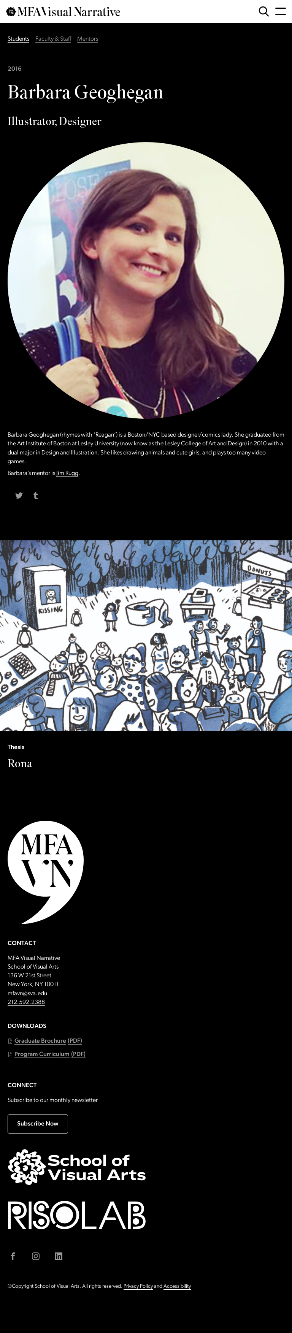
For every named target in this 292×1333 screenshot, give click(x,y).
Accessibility (177, 1286)
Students (18, 39)
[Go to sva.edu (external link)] (77, 1167)
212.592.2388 (26, 1002)
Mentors (87, 39)
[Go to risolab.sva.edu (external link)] (77, 1215)
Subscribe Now (38, 1124)
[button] (45, 1041)
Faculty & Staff (53, 39)
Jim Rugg (67, 473)
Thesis (16, 747)
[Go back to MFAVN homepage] (63, 11)
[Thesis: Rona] (146, 765)
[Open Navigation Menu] (280, 11)
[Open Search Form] (264, 11)
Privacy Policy (138, 1286)
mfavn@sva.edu (27, 994)
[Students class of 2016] (146, 69)
